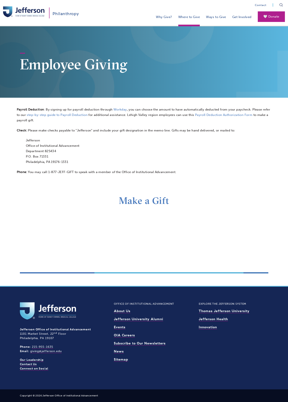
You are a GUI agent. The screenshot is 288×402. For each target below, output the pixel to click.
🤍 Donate (271, 16)
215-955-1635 (42, 347)
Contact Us (28, 364)
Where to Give (189, 17)
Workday (120, 109)
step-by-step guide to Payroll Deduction (57, 115)
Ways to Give (216, 17)
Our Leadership (32, 360)
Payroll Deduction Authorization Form (223, 115)
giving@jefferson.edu (46, 351)
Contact (260, 5)
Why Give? (164, 17)
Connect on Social (34, 368)
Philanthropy (66, 13)
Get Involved (242, 17)
